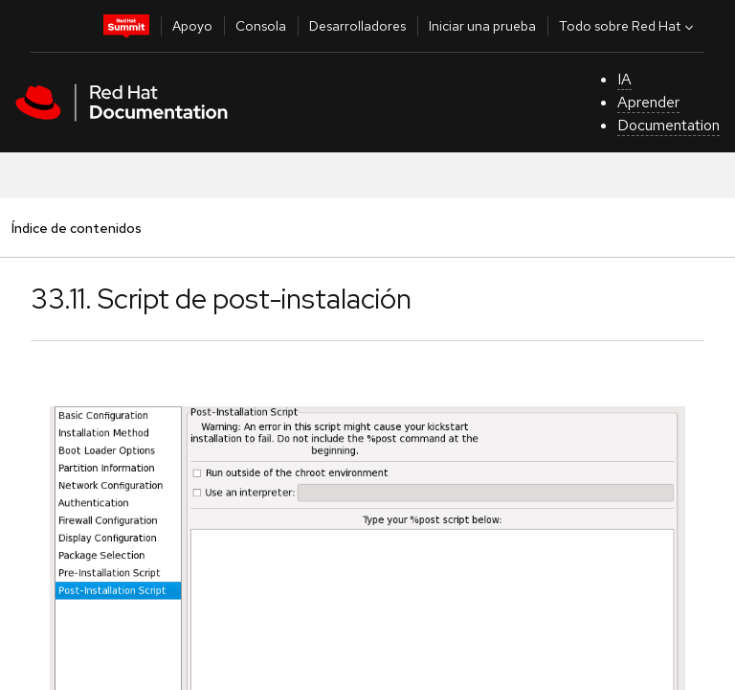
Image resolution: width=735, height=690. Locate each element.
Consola (260, 25)
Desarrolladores (357, 25)
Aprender (648, 102)
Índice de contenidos (76, 227)
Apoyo (192, 25)
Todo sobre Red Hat (628, 25)
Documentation (668, 125)
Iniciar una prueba (482, 25)
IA (624, 79)
